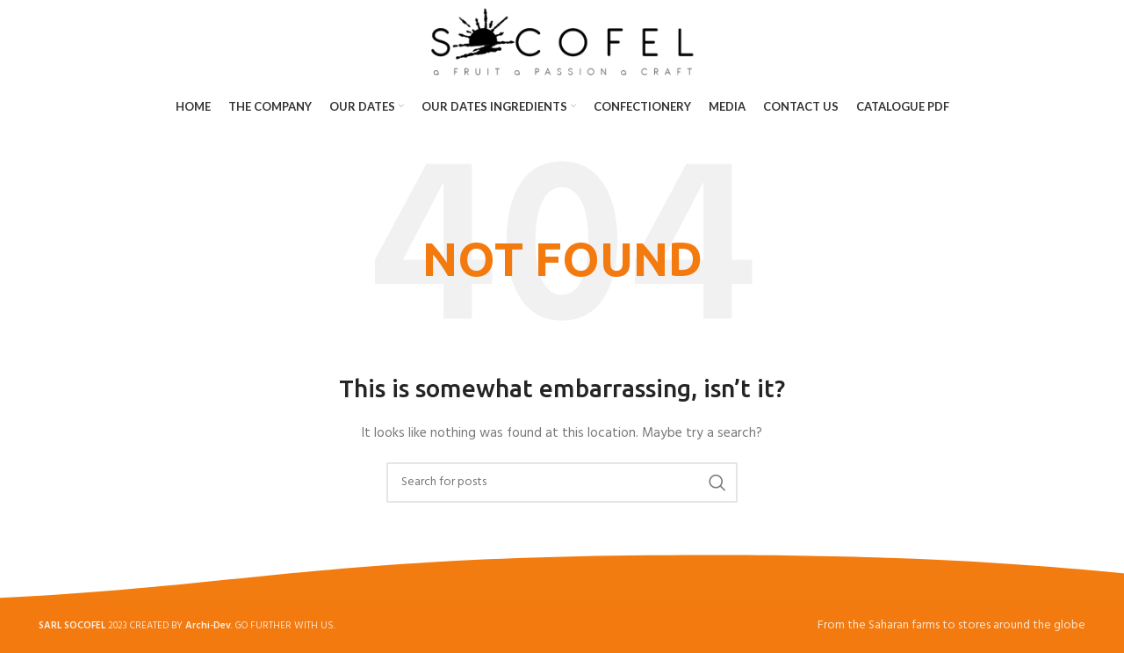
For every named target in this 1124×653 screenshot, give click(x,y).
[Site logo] (562, 42)
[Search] (562, 482)
